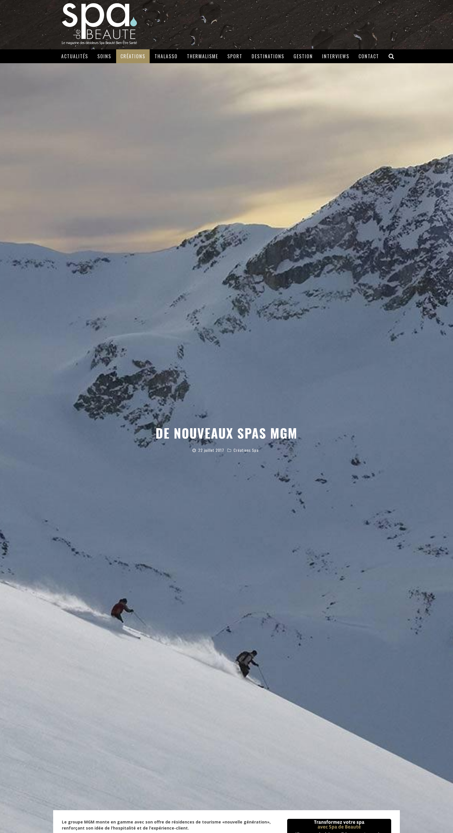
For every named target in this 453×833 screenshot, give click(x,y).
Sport (234, 56)
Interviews (335, 56)
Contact (369, 56)
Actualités (74, 56)
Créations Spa (246, 450)
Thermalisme (202, 56)
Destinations (268, 56)
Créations (132, 56)
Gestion (303, 56)
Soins (104, 56)
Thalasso (166, 56)
